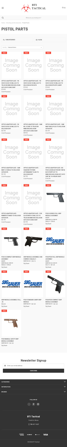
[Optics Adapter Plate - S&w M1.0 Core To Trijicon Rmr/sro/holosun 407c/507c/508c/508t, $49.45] (33, 108)
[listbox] (25, 47)
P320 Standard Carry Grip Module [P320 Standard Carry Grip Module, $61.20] (32, 301)
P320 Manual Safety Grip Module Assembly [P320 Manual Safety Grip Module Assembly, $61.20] (9, 340)
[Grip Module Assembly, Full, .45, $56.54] (11, 284)
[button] (17, 40)
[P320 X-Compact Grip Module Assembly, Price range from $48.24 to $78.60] (11, 241)
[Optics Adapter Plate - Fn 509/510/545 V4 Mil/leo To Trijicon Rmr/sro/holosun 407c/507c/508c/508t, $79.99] (11, 65)
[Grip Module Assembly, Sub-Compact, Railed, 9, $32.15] (33, 241)
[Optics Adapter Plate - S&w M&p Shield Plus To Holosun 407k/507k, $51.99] (55, 108)
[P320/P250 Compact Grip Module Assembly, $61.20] (55, 284)
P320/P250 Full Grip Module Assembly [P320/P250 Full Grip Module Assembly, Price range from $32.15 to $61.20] (54, 258)
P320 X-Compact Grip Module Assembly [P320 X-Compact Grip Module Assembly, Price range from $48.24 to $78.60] (11, 258)
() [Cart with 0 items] (64, 8)
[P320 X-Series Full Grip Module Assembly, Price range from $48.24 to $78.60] (55, 197)
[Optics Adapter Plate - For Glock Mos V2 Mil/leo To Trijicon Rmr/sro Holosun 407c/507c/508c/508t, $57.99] (33, 197)
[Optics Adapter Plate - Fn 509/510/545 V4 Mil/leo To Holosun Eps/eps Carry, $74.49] (55, 65)
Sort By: (5, 47)
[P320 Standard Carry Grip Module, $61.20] (33, 284)
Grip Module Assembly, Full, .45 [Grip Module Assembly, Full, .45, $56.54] (11, 301)
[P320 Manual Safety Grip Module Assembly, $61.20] (11, 323)
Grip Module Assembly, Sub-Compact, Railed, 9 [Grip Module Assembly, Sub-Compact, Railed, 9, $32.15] (33, 258)
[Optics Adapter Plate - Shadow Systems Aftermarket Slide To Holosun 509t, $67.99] (33, 152)
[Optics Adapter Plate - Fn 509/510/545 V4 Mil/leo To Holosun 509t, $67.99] (11, 108)
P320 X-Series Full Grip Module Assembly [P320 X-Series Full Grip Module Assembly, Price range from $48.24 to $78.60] (53, 215)
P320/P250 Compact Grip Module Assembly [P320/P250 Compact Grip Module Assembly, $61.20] (53, 301)
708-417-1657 (34, 424)
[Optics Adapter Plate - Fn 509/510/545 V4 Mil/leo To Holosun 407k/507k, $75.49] (33, 65)
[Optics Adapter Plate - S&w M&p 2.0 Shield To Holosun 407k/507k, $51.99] (11, 152)
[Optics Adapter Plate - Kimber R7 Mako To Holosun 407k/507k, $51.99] (11, 197)
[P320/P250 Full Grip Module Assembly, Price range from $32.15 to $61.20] (55, 241)
